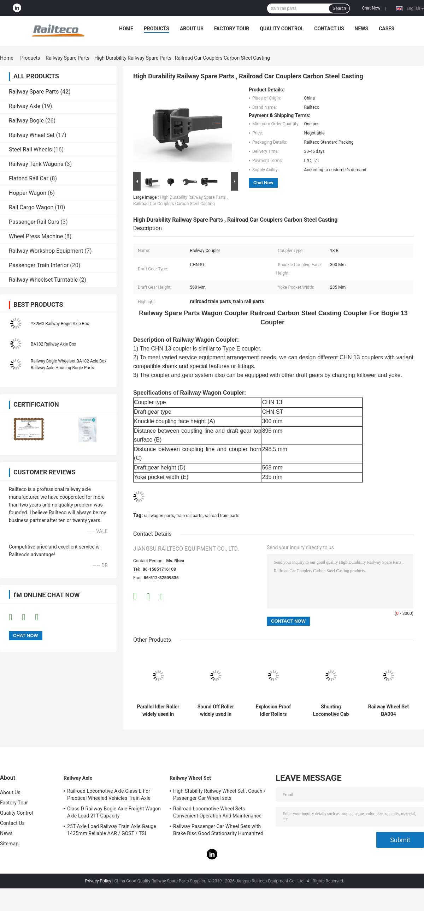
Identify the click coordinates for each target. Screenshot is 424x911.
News (362, 28)
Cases (386, 28)
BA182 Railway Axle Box (53, 344)
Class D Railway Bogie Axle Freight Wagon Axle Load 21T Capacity (114, 812)
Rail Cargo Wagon (31, 207)
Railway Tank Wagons (36, 164)
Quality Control (282, 28)
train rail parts (189, 515)
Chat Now (371, 8)
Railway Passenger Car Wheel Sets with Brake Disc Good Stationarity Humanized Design (218, 830)
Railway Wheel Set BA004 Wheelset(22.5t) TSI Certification (388, 710)
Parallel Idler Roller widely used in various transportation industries (158, 710)
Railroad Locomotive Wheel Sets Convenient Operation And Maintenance (217, 812)
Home (126, 28)
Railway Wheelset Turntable (43, 279)
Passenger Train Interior (39, 265)
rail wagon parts (159, 515)
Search (339, 8)
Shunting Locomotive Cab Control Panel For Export (331, 710)
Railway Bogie (26, 120)
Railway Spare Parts (67, 58)
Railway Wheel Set (32, 135)
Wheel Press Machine (36, 236)
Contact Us (329, 28)
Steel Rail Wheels (30, 149)
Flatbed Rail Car (28, 178)
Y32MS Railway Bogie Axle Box (60, 323)
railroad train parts (222, 515)
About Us (192, 28)
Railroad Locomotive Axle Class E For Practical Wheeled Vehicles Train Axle (109, 794)
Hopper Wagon (27, 193)
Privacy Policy (98, 881)
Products (156, 28)
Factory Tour (231, 28)
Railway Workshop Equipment (46, 250)
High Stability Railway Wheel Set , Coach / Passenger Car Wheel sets (219, 794)
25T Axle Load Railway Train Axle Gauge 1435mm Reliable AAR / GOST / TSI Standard (111, 830)
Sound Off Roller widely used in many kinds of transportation (216, 710)
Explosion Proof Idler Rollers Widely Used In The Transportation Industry (273, 710)
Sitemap (9, 843)
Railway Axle (24, 106)
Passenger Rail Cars (34, 221)
